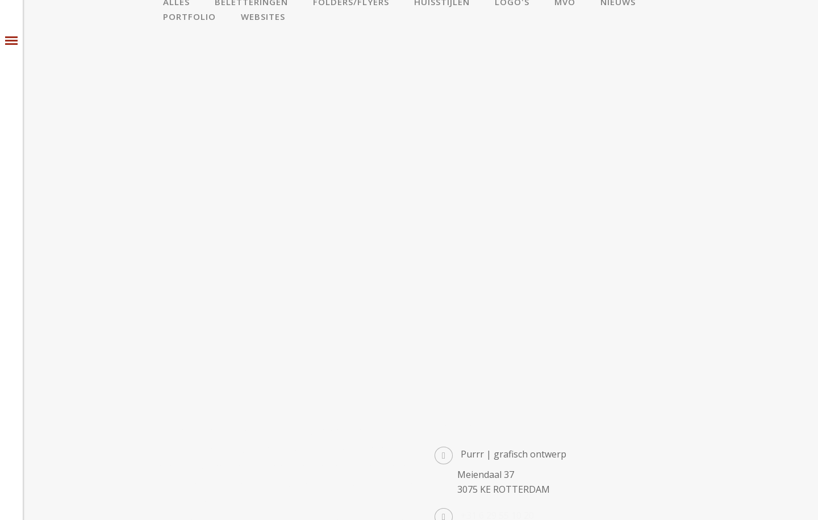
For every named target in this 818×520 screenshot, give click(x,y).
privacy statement (337, 498)
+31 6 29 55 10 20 (497, 409)
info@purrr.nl (490, 436)
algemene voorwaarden (251, 498)
